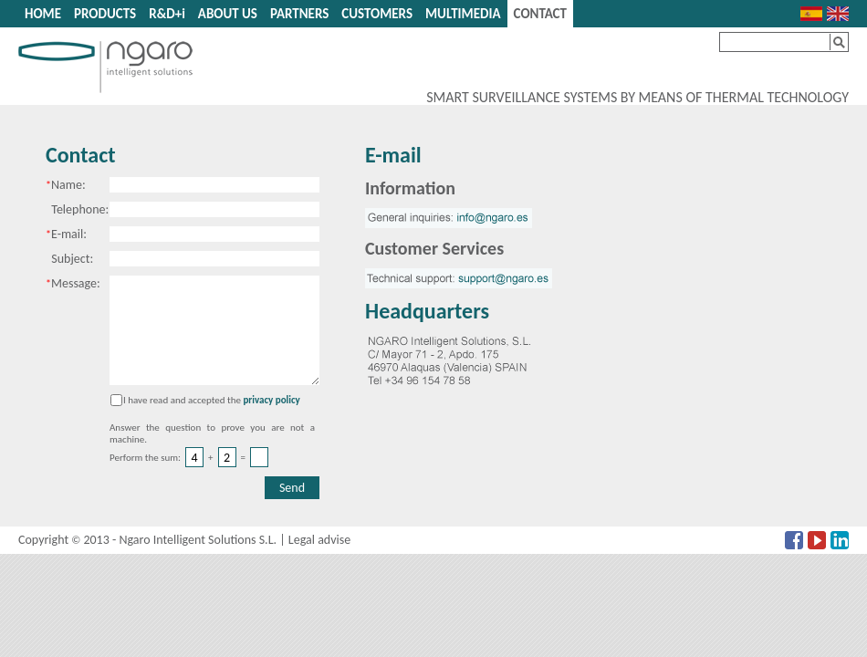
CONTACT (540, 13)
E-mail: (66, 234)
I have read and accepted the (183, 400)
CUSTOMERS (377, 13)
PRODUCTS (105, 13)
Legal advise (319, 540)
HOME (43, 13)
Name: (66, 185)
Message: (73, 283)
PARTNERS (299, 13)
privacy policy (271, 400)
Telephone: (77, 209)
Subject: (69, 258)
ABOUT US (227, 13)
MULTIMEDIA (463, 13)
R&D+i (167, 13)
